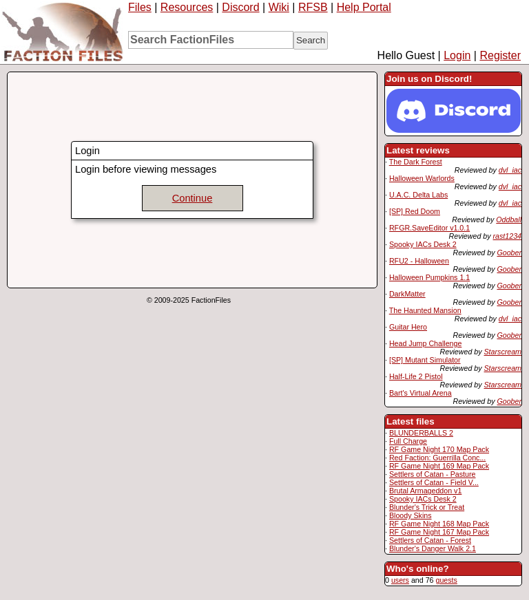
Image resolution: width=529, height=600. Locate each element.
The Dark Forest (415, 162)
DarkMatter (407, 294)
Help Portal (364, 7)
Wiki (279, 7)
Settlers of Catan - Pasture (432, 474)
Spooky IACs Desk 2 (423, 244)
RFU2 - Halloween (419, 261)
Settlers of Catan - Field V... (434, 482)
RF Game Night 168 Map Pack (439, 523)
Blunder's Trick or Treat (426, 507)
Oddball (508, 219)
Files (140, 7)
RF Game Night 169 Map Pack (439, 466)
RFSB (313, 7)
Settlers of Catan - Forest (430, 540)
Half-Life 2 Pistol (416, 376)
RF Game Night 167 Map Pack (439, 532)
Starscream (502, 351)
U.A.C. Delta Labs (418, 195)
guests (446, 580)
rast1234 (507, 236)
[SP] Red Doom (414, 211)
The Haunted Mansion (425, 310)
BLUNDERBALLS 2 (421, 433)
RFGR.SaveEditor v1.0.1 (429, 228)
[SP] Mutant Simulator (425, 360)
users (400, 580)
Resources (186, 7)
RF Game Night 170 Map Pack (439, 449)
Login (457, 55)
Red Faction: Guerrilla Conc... (437, 457)
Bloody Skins (410, 515)
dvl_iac (510, 170)
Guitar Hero (408, 327)
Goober (509, 252)
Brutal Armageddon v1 (425, 490)
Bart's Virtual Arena (420, 393)
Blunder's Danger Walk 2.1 (432, 548)
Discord (240, 7)
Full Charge (408, 441)
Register (500, 55)
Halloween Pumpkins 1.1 (429, 277)
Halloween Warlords (422, 178)
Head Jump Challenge (425, 343)
